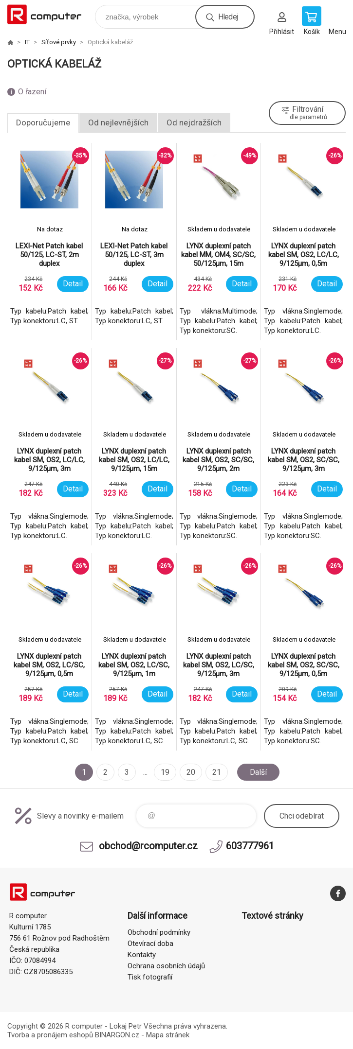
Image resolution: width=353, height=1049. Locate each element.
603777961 (250, 846)
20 (190, 772)
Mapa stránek (167, 1035)
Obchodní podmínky (159, 932)
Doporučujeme (43, 122)
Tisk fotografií (150, 977)
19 (165, 772)
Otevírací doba (150, 943)
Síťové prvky (58, 42)
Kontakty (142, 954)
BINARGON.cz (117, 1035)
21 (216, 772)
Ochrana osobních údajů (166, 966)
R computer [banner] (50, 14)
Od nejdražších (194, 122)
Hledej (228, 16)
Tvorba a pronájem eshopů (50, 1035)
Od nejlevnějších (118, 122)
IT (27, 42)
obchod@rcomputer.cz (148, 846)
